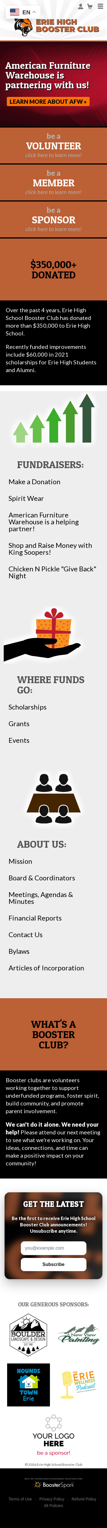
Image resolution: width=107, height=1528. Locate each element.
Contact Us (26, 934)
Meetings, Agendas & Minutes (41, 898)
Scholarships (28, 707)
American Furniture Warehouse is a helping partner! (44, 521)
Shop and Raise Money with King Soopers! (50, 549)
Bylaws (19, 951)
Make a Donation (34, 481)
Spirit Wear (26, 498)
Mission (20, 861)
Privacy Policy (51, 1499)
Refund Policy (84, 1499)
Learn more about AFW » (48, 101)
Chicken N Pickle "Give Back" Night (52, 572)
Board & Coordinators (42, 877)
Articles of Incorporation (46, 967)
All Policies (53, 1505)
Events (19, 740)
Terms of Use (20, 1499)
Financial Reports (35, 918)
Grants (19, 723)
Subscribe (53, 1264)
